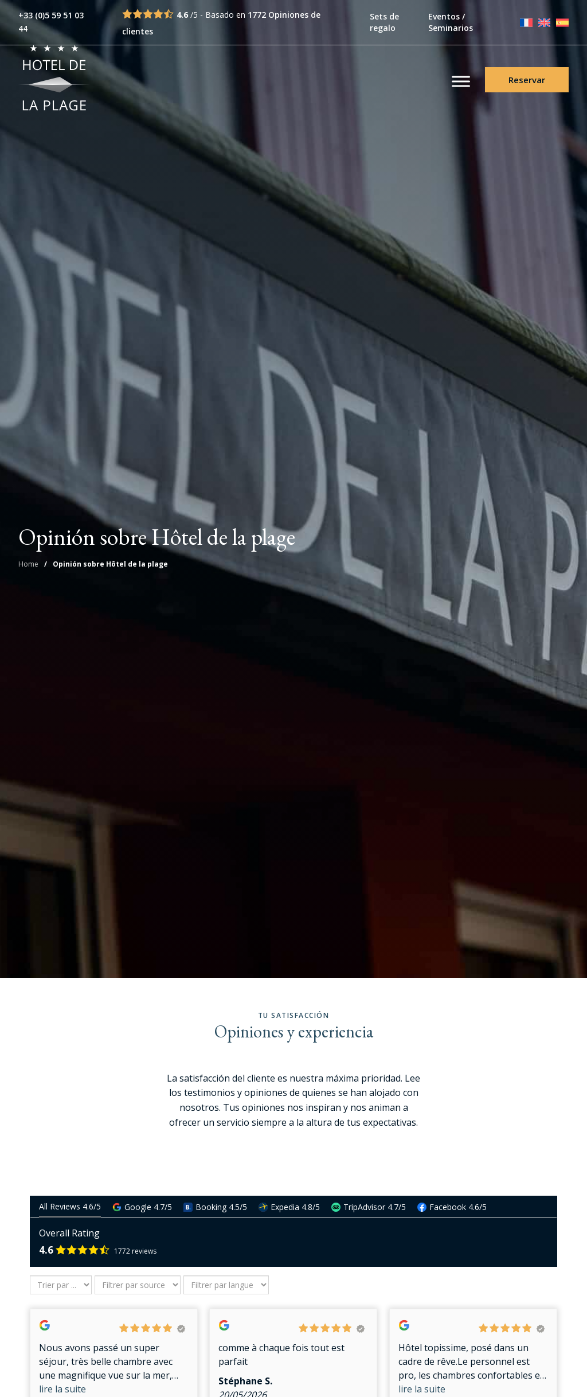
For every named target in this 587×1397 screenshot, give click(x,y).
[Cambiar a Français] (526, 22)
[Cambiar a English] (544, 22)
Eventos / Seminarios (450, 22)
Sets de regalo (384, 22)
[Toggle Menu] (461, 82)
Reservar (526, 81)
